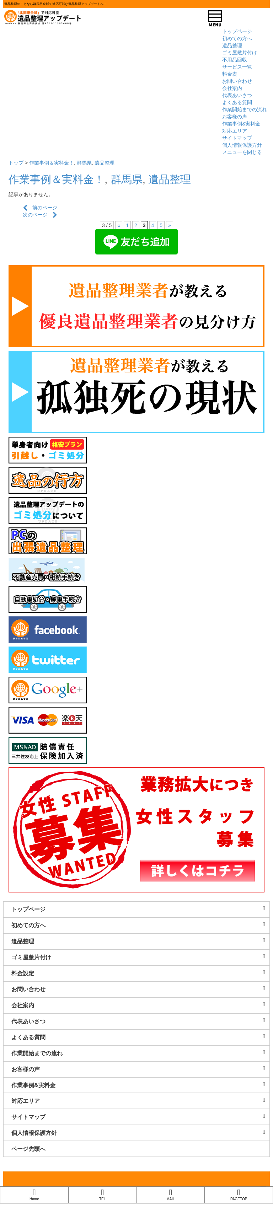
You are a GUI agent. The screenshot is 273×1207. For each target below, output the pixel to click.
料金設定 (140, 973)
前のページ (40, 207)
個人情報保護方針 (242, 145)
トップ (16, 163)
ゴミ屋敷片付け (239, 52)
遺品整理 (232, 45)
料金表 (229, 74)
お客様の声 (234, 116)
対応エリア (234, 131)
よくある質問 (237, 102)
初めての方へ (237, 38)
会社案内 (232, 88)
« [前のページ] (118, 225)
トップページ (237, 31)
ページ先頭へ (28, 1149)
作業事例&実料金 (241, 124)
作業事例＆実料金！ (51, 163)
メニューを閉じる (242, 152)
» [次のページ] (169, 225)
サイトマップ (237, 138)
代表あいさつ (237, 95)
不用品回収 (234, 60)
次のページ (40, 215)
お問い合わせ (237, 81)
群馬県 (84, 163)
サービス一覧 (237, 67)
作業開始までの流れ (244, 109)
